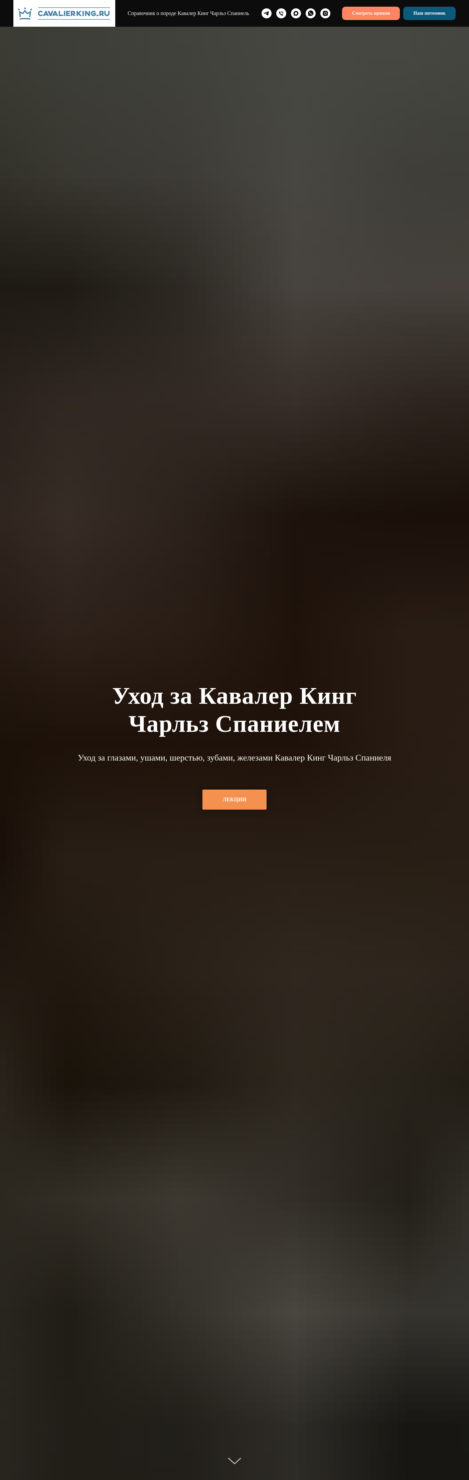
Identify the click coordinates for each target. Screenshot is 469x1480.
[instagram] (325, 13)
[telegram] (267, 13)
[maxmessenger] (296, 13)
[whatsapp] (311, 13)
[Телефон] (281, 13)
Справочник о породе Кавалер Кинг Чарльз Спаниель (188, 13)
